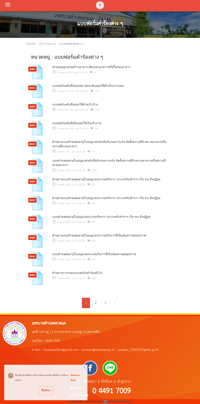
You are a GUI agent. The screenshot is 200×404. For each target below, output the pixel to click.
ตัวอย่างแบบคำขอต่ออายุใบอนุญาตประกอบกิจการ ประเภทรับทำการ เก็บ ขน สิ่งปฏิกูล (106, 179)
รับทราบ (45, 390)
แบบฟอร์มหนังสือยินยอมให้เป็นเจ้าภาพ (76, 123)
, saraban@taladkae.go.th (97, 350)
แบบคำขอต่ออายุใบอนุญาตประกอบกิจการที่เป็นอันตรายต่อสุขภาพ (94, 254)
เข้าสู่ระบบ (124, 381)
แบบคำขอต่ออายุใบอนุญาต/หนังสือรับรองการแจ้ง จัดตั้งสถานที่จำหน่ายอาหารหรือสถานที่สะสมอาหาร (108, 163)
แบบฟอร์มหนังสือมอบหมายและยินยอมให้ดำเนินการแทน (88, 85)
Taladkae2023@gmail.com (61, 350)
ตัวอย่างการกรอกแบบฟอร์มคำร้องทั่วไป (77, 272)
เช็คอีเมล (106, 381)
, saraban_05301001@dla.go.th (137, 350)
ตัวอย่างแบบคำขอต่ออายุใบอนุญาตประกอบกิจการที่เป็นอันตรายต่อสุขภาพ (99, 235)
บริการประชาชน (47, 44)
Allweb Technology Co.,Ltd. (118, 402)
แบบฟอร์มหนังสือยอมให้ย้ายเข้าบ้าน (75, 104)
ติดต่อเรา (90, 381)
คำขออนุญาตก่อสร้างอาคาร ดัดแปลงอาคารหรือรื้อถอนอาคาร (91, 67)
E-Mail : (37, 350)
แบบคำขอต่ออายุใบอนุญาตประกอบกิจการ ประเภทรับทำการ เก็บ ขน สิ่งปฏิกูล (101, 216)
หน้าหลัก (31, 44)
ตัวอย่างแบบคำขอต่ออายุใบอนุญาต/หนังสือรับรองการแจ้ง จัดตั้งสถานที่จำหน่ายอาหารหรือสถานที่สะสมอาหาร (109, 144)
